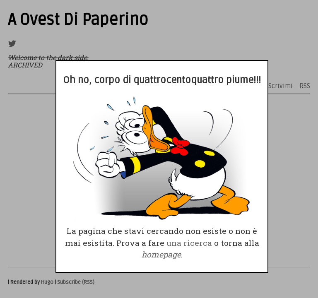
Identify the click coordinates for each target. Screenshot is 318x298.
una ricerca (189, 243)
